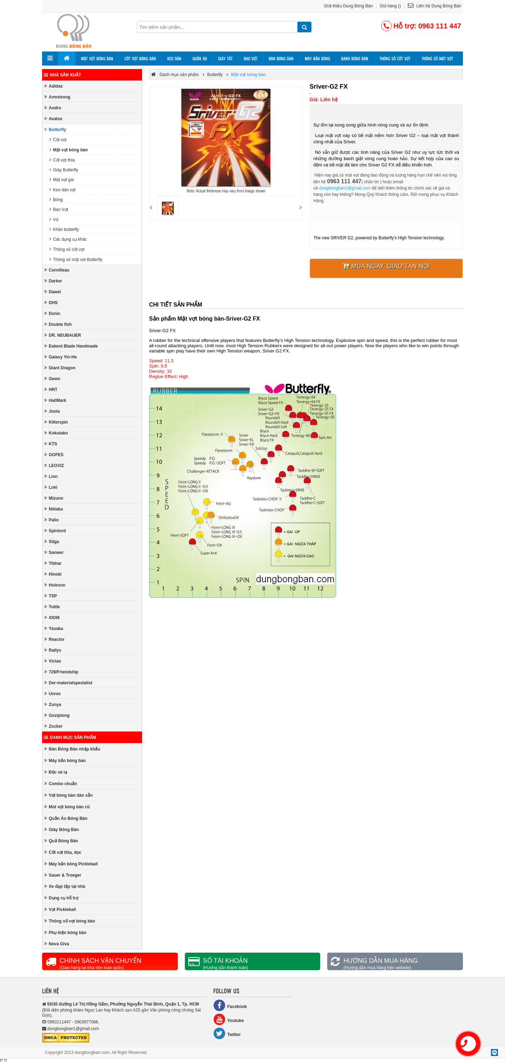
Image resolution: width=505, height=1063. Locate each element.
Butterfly (55, 129)
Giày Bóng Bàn (61, 829)
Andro (52, 107)
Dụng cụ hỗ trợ (61, 897)
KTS (50, 443)
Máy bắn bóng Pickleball (71, 863)
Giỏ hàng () (390, 6)
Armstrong (57, 97)
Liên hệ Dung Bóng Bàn (434, 6)
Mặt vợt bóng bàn (97, 58)
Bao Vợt (58, 209)
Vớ (53, 219)
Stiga (51, 541)
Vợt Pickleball (60, 909)
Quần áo (200, 58)
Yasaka (53, 628)
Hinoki (53, 574)
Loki (51, 487)
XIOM (52, 617)
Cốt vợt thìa (62, 160)
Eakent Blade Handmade (71, 346)
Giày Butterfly (63, 169)
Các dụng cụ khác (68, 239)
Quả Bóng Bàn (61, 840)
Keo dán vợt (62, 189)
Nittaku (53, 509)
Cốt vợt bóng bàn (140, 58)
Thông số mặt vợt (437, 58)
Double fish (58, 324)
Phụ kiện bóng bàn (65, 932)
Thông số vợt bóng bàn (69, 921)
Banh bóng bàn (354, 58)
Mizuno (53, 498)
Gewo (52, 378)
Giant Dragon (59, 367)
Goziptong (56, 715)
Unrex (52, 693)
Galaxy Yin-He (60, 356)
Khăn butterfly (64, 229)
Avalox (53, 118)
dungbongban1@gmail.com (345, 188)
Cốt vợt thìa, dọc (62, 852)
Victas (52, 661)
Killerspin (56, 422)
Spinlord (55, 530)
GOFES (53, 454)
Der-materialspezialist (68, 682)
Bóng (56, 199)
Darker (53, 280)
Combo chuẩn (60, 783)
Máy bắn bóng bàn (65, 760)
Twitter (227, 1033)
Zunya (52, 704)
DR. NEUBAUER (62, 335)
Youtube (228, 1019)
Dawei (52, 291)
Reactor (54, 639)
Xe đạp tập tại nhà (64, 886)
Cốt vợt (58, 139)
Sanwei (53, 552)
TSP (50, 595)
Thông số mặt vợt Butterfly (75, 259)
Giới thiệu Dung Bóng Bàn (348, 6)
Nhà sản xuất (62, 75)
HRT (51, 389)
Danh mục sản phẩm (70, 737)
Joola (52, 411)
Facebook (230, 1005)
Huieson (54, 585)
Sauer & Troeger (62, 875)
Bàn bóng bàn (281, 58)
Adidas (53, 86)
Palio (51, 519)
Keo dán (174, 58)
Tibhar (52, 563)
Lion (51, 476)
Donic (52, 313)
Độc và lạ (55, 772)
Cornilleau (56, 270)
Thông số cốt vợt (394, 58)
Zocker (53, 726)
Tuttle (52, 606)
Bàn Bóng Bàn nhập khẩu (72, 749)
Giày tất (225, 58)
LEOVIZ (54, 465)
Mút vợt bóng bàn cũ (67, 806)
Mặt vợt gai (61, 179)
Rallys (52, 650)
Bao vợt (250, 58)
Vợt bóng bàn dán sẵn (68, 795)
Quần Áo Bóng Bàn (65, 818)
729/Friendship (61, 671)
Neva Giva (56, 943)
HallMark (55, 400)
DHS (51, 302)
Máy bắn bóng (317, 58)
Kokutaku (56, 433)
